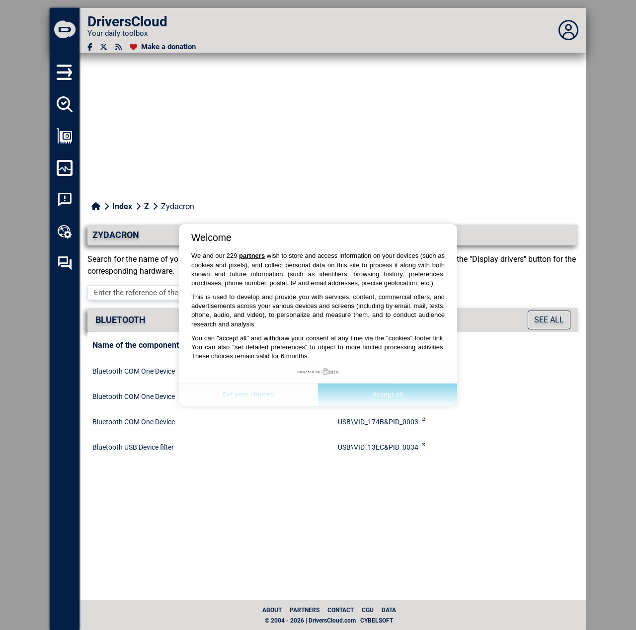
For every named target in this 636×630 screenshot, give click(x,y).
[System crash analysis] (65, 200)
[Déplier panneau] (568, 30)
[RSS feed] (118, 47)
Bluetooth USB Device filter (133, 447)
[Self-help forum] (65, 263)
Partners (304, 610)
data (389, 610)
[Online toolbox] (65, 231)
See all (549, 319)
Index (122, 206)
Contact (340, 610)
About (272, 610)
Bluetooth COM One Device (133, 371)
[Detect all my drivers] (65, 104)
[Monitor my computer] (65, 168)
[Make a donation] (163, 47)
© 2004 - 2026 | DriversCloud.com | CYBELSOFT (329, 620)
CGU (368, 610)
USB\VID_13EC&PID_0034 (378, 447)
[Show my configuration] (65, 136)
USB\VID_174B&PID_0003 (378, 422)
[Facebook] (89, 47)
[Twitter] (103, 47)
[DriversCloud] (64, 30)
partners (252, 255)
